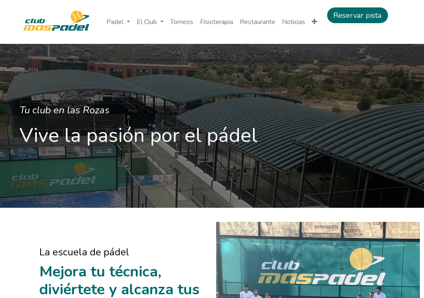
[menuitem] (182, 22)
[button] (314, 22)
